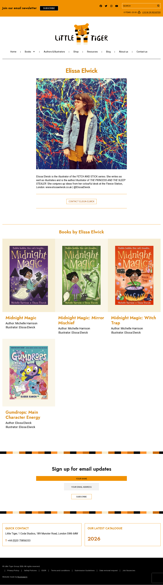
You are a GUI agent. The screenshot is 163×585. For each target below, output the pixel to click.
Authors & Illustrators (54, 51)
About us (123, 51)
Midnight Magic (21, 318)
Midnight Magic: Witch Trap (133, 320)
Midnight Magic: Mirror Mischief (81, 320)
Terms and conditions (60, 571)
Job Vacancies (128, 571)
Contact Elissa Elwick (81, 201)
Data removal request (108, 571)
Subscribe (49, 8)
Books (28, 51)
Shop (76, 51)
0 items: (130, 12)
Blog (108, 51)
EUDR (44, 571)
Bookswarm (22, 577)
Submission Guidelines (85, 571)
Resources (92, 51)
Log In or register (151, 13)
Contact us (142, 51)
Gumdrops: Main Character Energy (23, 414)
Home (13, 51)
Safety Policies (30, 571)
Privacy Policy (13, 571)
